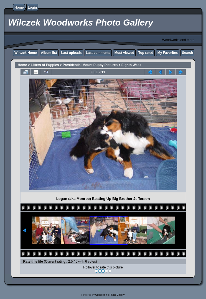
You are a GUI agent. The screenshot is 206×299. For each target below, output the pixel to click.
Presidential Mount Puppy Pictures (90, 65)
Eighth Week (131, 65)
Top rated (145, 53)
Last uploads (71, 53)
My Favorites (167, 53)
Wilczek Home (25, 53)
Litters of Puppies (45, 65)
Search (187, 53)
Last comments (98, 53)
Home (19, 7)
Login (32, 7)
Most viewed (124, 53)
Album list (49, 53)
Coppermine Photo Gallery (109, 294)
